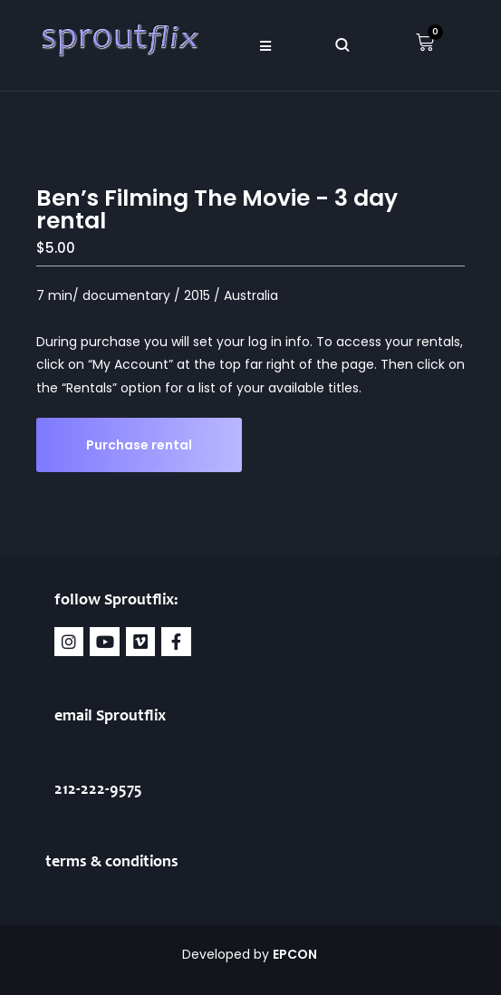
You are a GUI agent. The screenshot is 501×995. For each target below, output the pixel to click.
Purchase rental (139, 445)
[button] (266, 45)
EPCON (296, 954)
